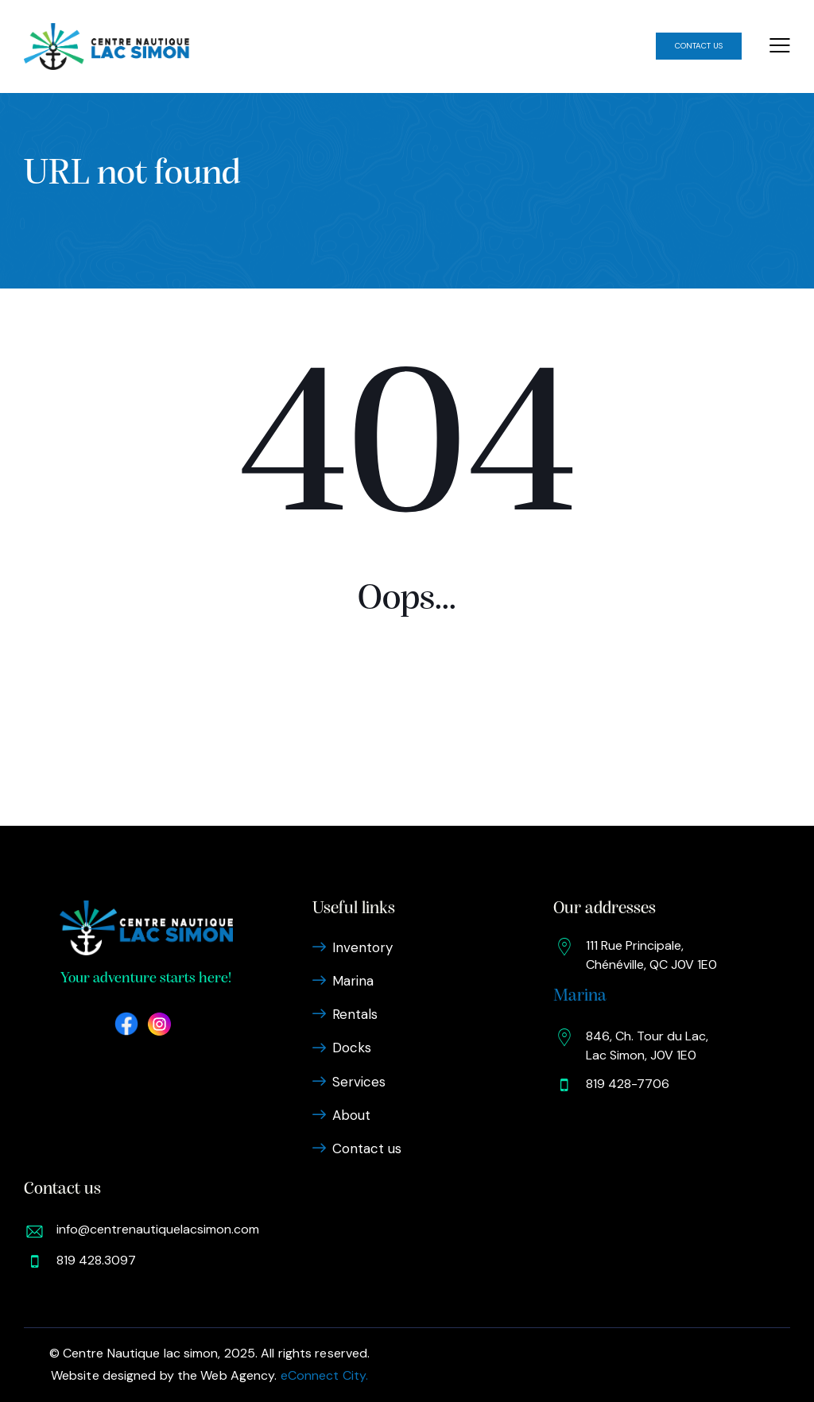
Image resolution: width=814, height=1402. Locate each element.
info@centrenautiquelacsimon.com (157, 1229)
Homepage (407, 732)
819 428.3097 (96, 1260)
